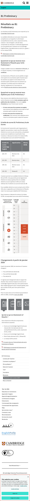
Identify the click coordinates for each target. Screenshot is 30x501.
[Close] (28, 477)
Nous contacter (7, 380)
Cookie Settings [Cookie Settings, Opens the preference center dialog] (15, 489)
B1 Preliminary (6, 356)
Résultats (5, 375)
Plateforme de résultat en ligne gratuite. (15, 87)
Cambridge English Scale (7, 33)
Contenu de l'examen (8, 358)
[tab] (4, 304)
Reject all (15, 493)
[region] (15, 488)
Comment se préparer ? (9, 361)
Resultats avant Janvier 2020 (12, 378)
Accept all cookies (15, 498)
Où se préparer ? (7, 364)
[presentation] (4, 304)
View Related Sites (14, 465)
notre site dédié (18, 294)
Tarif (4, 369)
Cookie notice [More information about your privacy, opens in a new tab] (23, 486)
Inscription (6, 372)
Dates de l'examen (8, 367)
